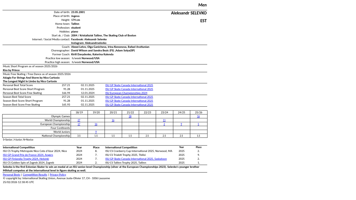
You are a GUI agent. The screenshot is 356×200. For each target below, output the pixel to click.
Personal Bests (11, 174)
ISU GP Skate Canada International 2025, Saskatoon (136, 159)
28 (130, 116)
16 (198, 116)
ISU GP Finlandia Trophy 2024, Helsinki (26, 159)
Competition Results (35, 174)
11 (164, 120)
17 (79, 124)
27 (79, 120)
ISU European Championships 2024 (126, 93)
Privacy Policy (58, 174)
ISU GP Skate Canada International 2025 (129, 85)
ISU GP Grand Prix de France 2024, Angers (28, 155)
